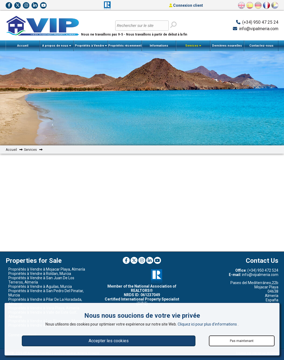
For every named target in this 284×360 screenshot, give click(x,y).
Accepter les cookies (109, 340)
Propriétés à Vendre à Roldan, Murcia (39, 273)
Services (193, 45)
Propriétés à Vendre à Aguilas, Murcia (40, 286)
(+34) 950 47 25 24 (260, 22)
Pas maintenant (242, 341)
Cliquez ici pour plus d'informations (208, 324)
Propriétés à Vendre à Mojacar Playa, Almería (46, 269)
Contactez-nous (261, 45)
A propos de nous (56, 45)
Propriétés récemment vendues (125, 47)
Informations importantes (159, 47)
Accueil (22, 45)
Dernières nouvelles (227, 45)
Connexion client (186, 5)
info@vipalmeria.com (258, 28)
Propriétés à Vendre (91, 45)
